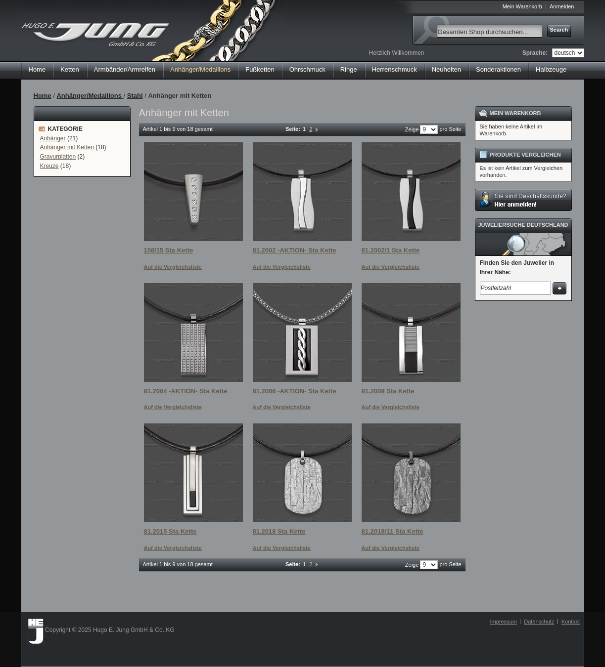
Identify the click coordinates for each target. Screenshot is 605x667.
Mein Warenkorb (522, 6)
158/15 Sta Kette (168, 250)
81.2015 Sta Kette (170, 531)
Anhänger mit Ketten (67, 147)
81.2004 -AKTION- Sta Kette (186, 391)
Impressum (503, 622)
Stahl (135, 95)
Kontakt (570, 622)
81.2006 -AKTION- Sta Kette (294, 391)
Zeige (412, 129)
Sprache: (535, 52)
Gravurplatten (58, 156)
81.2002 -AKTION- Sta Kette (294, 250)
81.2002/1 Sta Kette (391, 250)
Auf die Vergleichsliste (173, 267)
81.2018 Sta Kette (279, 531)
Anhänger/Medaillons (89, 95)
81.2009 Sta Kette (388, 391)
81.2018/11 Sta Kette (392, 531)
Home (37, 69)
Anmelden (562, 6)
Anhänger (53, 138)
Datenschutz (539, 622)
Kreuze (49, 166)
